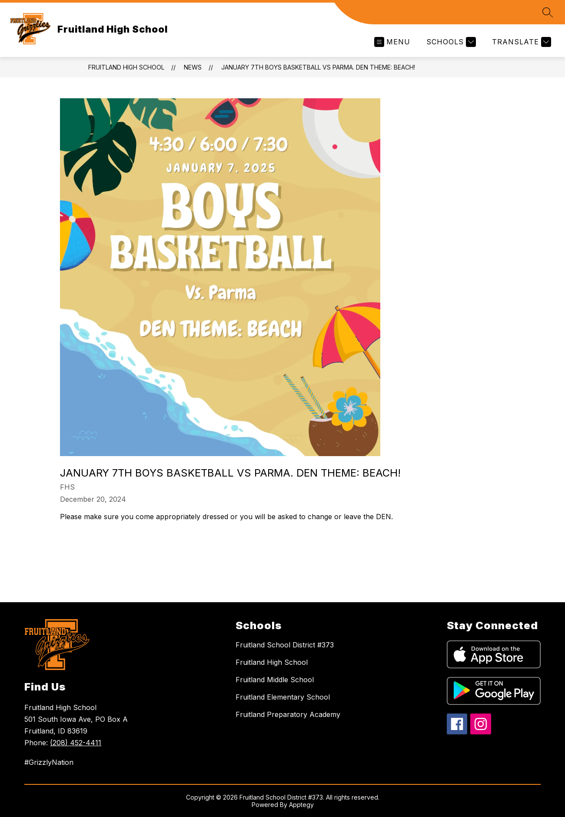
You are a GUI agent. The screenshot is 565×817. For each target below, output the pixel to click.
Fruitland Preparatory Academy (288, 714)
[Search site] (547, 12)
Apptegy (301, 804)
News (193, 67)
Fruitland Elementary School (283, 697)
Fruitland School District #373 (285, 644)
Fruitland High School (126, 67)
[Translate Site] (520, 42)
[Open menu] (392, 42)
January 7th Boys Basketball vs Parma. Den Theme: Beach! (318, 67)
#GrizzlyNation (48, 762)
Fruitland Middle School (275, 679)
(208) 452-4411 (75, 742)
